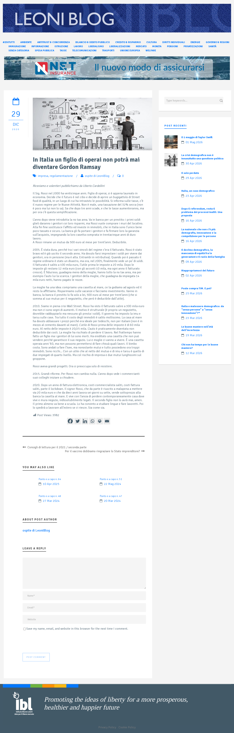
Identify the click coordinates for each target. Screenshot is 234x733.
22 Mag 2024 (112, 484)
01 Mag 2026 (194, 142)
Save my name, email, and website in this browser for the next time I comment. (77, 629)
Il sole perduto (190, 173)
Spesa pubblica (44, 50)
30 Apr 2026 (194, 163)
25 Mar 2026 (194, 293)
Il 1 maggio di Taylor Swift (196, 137)
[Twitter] (77, 421)
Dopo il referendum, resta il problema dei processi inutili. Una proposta (201, 212)
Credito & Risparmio (128, 42)
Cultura (151, 42)
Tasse (63, 50)
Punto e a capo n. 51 (111, 479)
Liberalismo (96, 46)
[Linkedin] (85, 421)
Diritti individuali (173, 42)
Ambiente (26, 42)
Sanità (212, 46)
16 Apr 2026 (194, 221)
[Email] (107, 421)
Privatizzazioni (193, 46)
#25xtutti (9, 42)
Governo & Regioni (217, 42)
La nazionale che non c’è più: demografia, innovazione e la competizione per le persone (198, 233)
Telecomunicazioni (84, 50)
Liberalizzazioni (119, 46)
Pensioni (172, 46)
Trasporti (108, 50)
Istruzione (61, 46)
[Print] (99, 421)
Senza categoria (18, 50)
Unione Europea (130, 50)
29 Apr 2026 (194, 178)
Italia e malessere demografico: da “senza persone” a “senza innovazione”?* (202, 310)
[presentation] (51, 642)
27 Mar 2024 (51, 501)
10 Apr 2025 (51, 484)
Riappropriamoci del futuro (197, 270)
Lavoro (78, 46)
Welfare (151, 50)
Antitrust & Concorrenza (53, 42)
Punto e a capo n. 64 (50, 479)
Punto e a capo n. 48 (50, 496)
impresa (43, 176)
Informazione (40, 46)
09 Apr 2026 (194, 262)
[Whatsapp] (92, 421)
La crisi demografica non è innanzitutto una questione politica (202, 157)
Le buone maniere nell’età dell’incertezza (197, 328)
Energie (195, 42)
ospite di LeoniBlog (97, 176)
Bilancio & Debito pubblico (92, 42)
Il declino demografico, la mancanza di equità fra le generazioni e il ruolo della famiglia (203, 253)
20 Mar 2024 (112, 501)
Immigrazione (17, 46)
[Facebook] (70, 421)
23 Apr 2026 (194, 196)
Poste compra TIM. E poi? (196, 288)
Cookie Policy (127, 727)
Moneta (156, 46)
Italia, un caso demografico (198, 190)
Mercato (141, 46)
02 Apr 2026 (194, 275)
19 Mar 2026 (194, 335)
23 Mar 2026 (194, 318)
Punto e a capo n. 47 (111, 496)
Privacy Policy (107, 727)
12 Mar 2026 (194, 353)
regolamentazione (61, 176)
